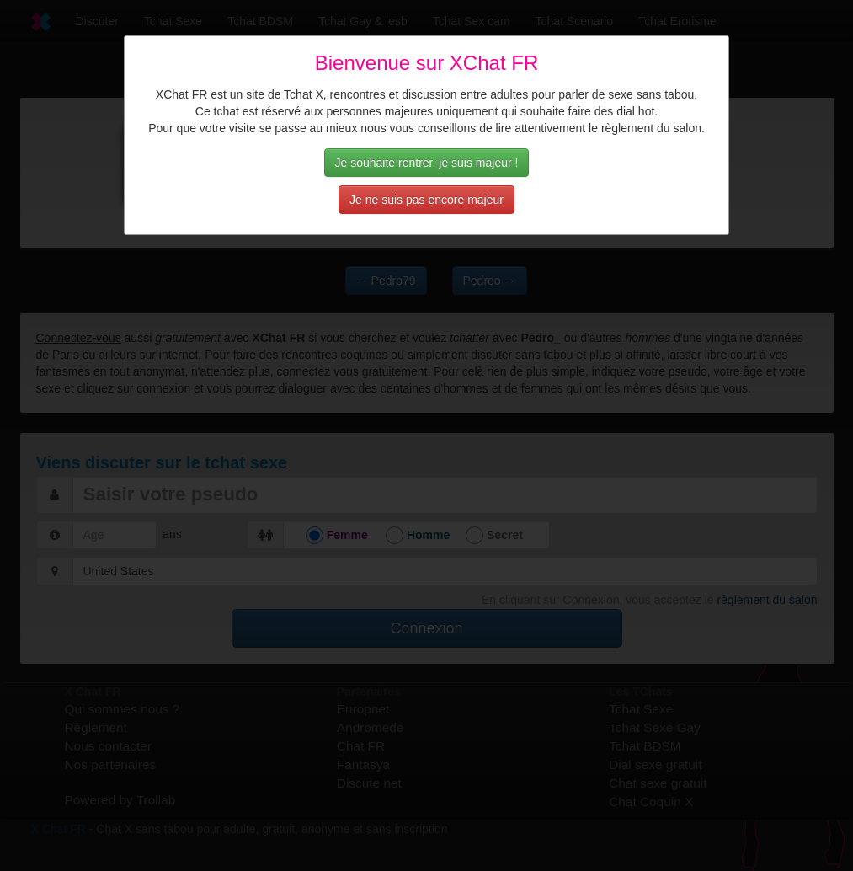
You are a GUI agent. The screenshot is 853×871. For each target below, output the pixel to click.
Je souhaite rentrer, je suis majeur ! (427, 162)
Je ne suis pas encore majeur (426, 199)
